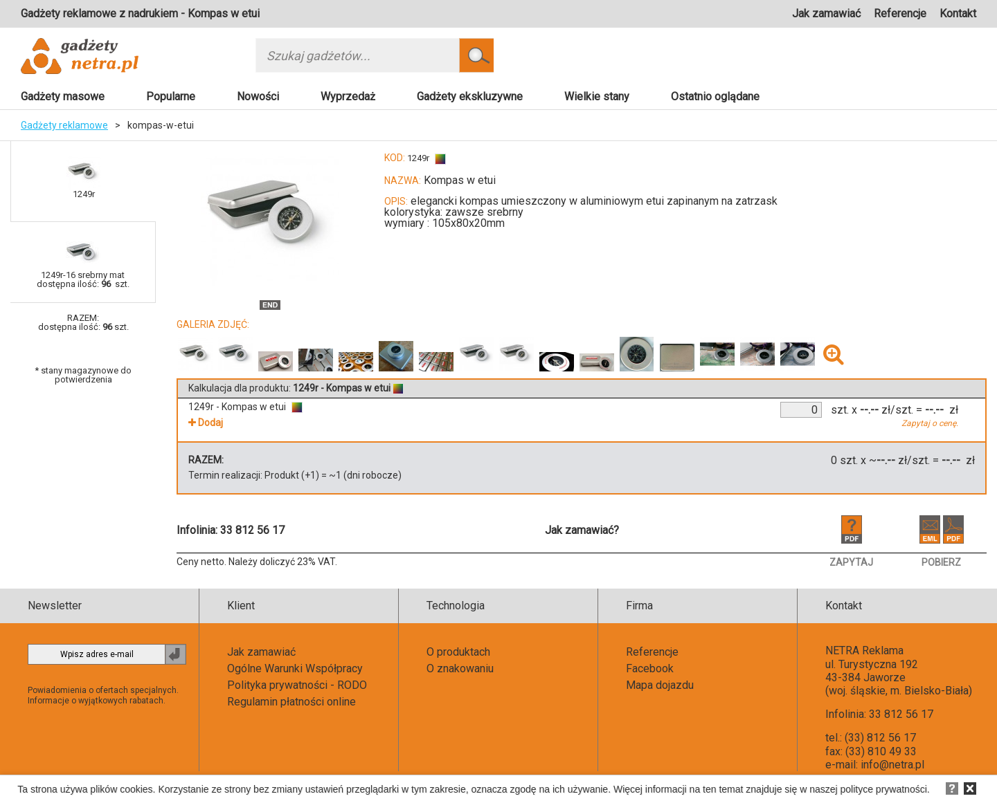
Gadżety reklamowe (64, 125)
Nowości (258, 96)
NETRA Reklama (864, 650)
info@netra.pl (892, 764)
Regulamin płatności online (291, 701)
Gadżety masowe (63, 96)
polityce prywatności (884, 789)
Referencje (900, 13)
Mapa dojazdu (660, 685)
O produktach (458, 651)
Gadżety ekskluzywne (470, 96)
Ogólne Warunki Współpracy (295, 668)
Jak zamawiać (826, 13)
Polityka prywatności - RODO (297, 685)
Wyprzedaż (348, 96)
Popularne (170, 96)
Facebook (650, 668)
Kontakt (958, 13)
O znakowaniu (460, 668)
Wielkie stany (596, 96)
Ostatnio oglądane (715, 96)
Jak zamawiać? (582, 530)
